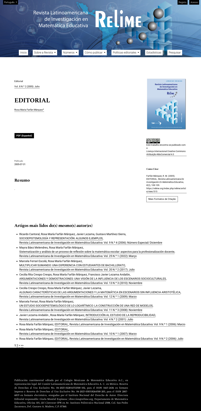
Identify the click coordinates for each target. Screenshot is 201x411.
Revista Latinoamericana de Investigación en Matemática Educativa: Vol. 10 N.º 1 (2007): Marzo (78, 333)
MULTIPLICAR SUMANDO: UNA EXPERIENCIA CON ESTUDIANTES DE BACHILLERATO (72, 265)
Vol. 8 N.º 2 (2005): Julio (27, 86)
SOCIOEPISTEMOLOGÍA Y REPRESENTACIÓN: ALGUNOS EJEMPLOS (61, 238)
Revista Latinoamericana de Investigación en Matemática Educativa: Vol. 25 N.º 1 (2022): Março (78, 256)
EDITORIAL (61, 324)
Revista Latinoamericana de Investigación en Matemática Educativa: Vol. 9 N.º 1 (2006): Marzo (127, 324)
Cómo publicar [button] (94, 52)
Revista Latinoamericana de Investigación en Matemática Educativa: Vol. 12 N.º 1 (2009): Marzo (78, 296)
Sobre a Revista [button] (44, 52)
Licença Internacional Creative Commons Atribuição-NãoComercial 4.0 (166, 153)
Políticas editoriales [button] (125, 52)
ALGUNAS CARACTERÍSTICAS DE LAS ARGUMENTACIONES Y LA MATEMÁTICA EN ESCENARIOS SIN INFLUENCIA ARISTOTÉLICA (99, 292)
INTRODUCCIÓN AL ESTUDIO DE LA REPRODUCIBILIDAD (120, 315)
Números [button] (69, 52)
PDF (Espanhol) (24, 135)
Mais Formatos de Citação (162, 199)
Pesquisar (175, 52)
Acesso (194, 2)
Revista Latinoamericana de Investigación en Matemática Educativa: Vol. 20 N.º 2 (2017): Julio (77, 269)
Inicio (23, 52)
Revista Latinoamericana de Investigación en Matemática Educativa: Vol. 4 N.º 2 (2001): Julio (76, 319)
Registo (182, 2)
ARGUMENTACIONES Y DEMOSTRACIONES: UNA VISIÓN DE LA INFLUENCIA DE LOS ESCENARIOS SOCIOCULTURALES (92, 278)
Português (11, 2)
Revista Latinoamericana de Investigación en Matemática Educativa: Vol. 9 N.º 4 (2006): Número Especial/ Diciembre (90, 242)
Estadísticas (154, 52)
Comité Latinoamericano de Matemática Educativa (70, 384)
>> (22, 345)
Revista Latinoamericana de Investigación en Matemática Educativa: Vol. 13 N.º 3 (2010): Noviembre (80, 283)
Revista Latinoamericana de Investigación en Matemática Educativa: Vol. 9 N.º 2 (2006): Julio (126, 338)
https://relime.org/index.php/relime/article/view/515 (166, 190)
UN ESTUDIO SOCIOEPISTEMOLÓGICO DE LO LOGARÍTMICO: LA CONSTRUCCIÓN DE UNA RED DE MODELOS (86, 305)
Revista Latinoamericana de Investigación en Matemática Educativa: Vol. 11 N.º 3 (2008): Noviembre (80, 310)
